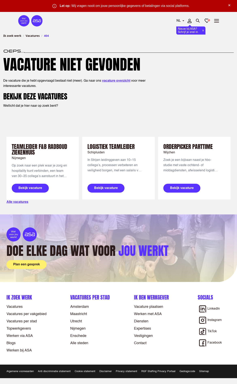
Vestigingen (143, 336)
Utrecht (76, 321)
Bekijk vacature (30, 188)
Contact (140, 343)
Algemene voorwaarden (20, 371)
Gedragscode (187, 371)
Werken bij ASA (19, 350)
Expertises (142, 328)
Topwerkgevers (18, 328)
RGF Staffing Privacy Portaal (158, 371)
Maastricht (78, 314)
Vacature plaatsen (148, 307)
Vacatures (33, 36)
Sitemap (204, 371)
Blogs (11, 343)
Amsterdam (79, 307)
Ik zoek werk (12, 36)
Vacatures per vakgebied (26, 314)
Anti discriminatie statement (54, 371)
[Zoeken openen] (198, 21)
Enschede (78, 336)
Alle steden (79, 343)
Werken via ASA (19, 336)
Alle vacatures (17, 202)
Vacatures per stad (21, 321)
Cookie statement (85, 371)
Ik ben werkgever (151, 297)
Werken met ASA (148, 314)
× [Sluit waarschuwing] (229, 5)
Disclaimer (105, 371)
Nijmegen (78, 328)
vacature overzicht (116, 80)
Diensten (141, 321)
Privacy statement (126, 371)
